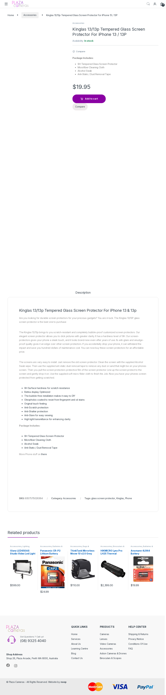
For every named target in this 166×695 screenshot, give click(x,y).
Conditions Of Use (138, 643)
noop (63, 682)
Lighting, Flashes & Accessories (20, 547)
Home (11, 15)
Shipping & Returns (138, 634)
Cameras (104, 634)
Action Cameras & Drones (113, 653)
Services (75, 639)
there (44, 454)
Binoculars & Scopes (110, 658)
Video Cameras (108, 643)
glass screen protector (103, 498)
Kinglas (120, 498)
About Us (76, 643)
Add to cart (91, 98)
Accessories (30, 15)
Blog (73, 653)
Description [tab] (82, 292)
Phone (128, 498)
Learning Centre (79, 648)
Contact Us (77, 658)
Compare (80, 51)
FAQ (130, 648)
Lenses (103, 639)
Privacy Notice (136, 639)
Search (148, 4)
